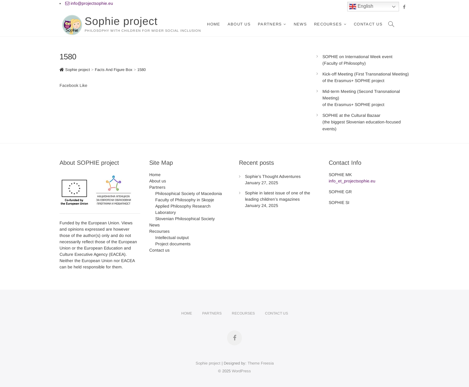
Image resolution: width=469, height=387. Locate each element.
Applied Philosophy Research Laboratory (183, 209)
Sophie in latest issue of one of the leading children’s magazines (277, 196)
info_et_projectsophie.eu (352, 181)
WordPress (241, 371)
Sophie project (121, 21)
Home (213, 24)
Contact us (368, 24)
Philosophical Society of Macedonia (188, 193)
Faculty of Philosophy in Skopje (184, 199)
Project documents (173, 243)
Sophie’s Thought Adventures (273, 176)
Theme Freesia (261, 363)
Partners (270, 24)
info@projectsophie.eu (89, 3)
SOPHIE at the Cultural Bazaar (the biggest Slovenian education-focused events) (361, 122)
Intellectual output (172, 237)
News (300, 24)
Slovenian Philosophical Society (185, 218)
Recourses (328, 24)
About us (239, 24)
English (361, 6)
